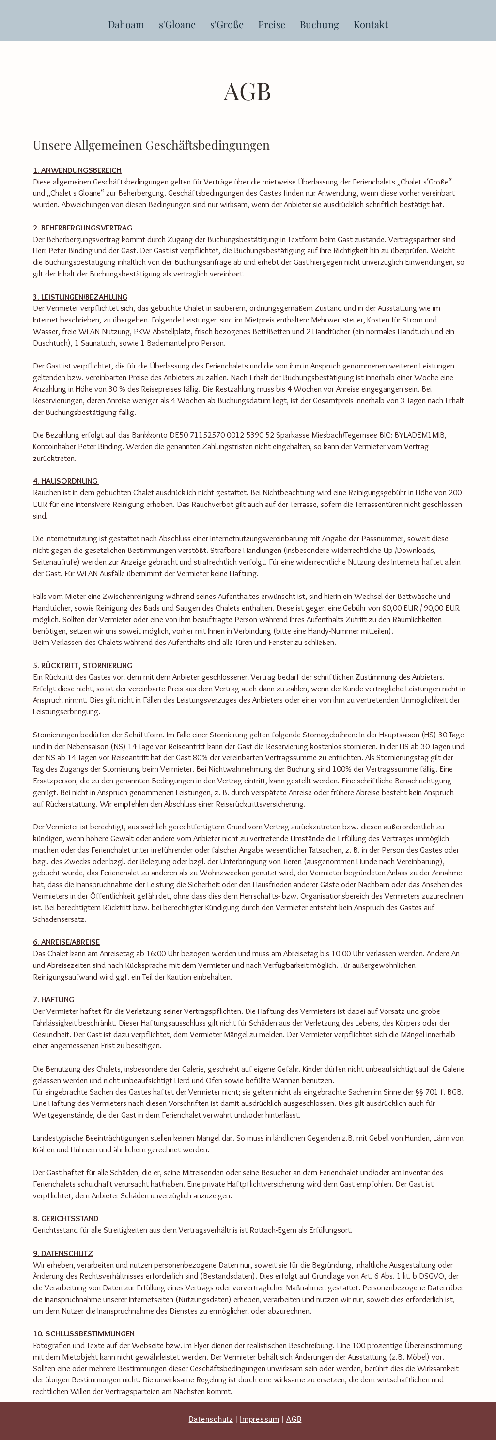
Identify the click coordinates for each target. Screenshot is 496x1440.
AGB (293, 1419)
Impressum (259, 1419)
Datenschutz (211, 1419)
